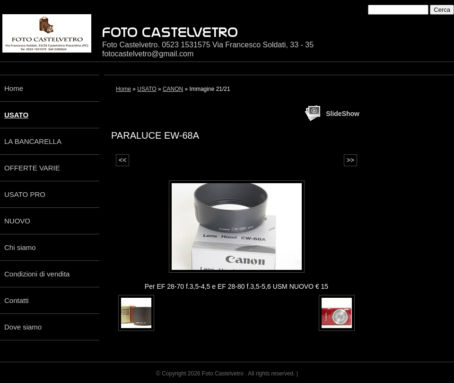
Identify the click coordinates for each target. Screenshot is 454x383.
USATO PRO (24, 194)
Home (13, 88)
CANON (173, 89)
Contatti (16, 300)
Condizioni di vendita (37, 274)
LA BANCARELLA (32, 141)
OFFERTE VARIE (32, 168)
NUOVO (17, 221)
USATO (16, 115)
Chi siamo (20, 247)
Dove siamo (23, 327)
